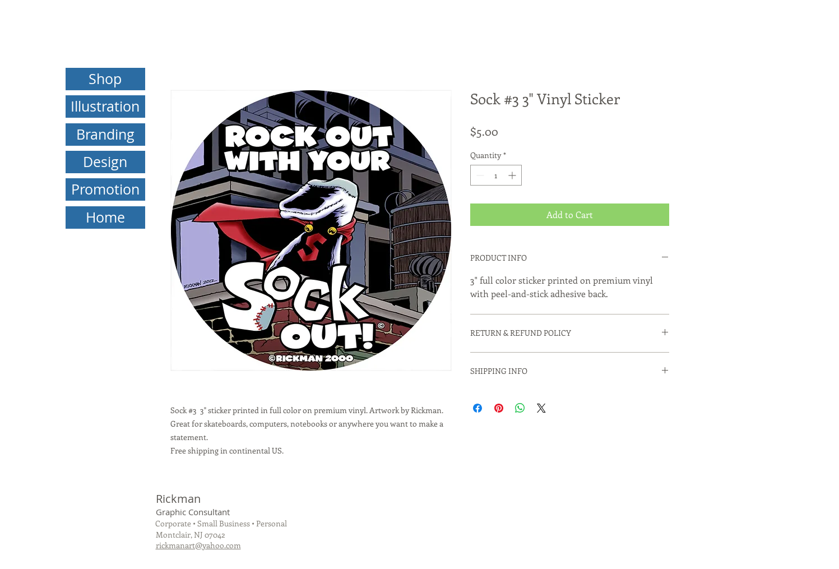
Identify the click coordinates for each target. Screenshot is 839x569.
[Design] (105, 162)
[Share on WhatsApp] (520, 408)
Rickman (178, 498)
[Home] (105, 217)
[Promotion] (105, 189)
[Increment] (513, 175)
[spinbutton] (496, 175)
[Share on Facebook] (477, 408)
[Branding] (105, 134)
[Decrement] (479, 175)
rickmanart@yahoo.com (198, 545)
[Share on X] (541, 408)
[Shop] (105, 79)
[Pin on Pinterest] (499, 408)
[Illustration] (105, 106)
